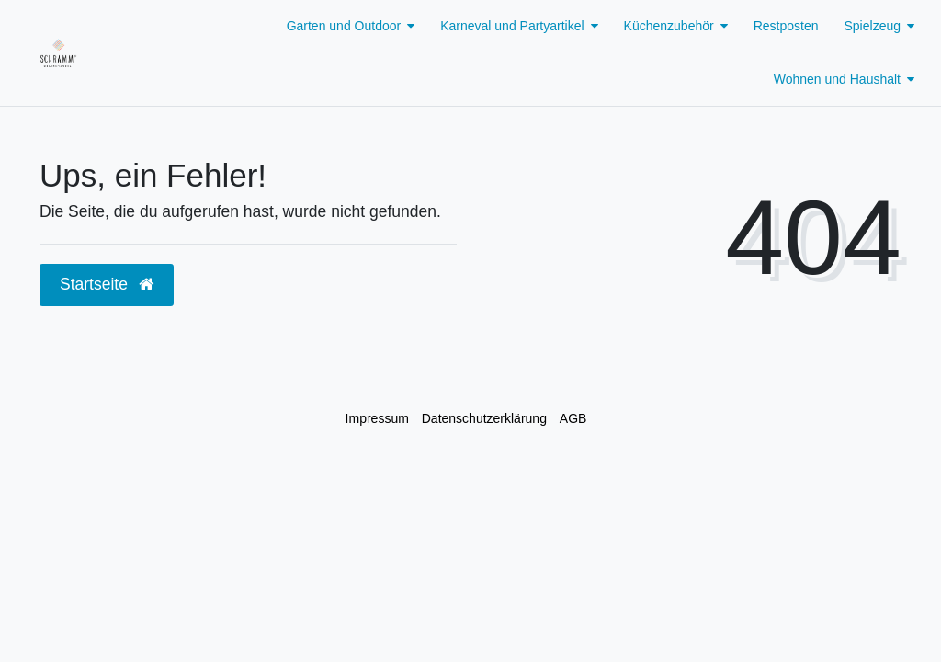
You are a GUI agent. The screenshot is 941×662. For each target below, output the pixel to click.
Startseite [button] (106, 284)
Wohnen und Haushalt (837, 79)
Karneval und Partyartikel (512, 25)
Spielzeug (873, 25)
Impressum (377, 418)
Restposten (786, 25)
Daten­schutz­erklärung (484, 418)
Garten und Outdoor (344, 25)
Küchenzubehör (669, 25)
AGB (573, 418)
